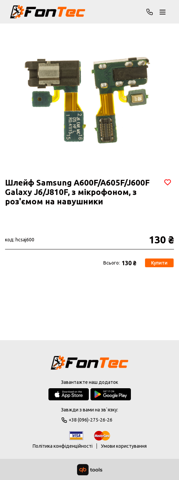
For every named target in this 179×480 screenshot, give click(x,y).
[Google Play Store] (111, 394)
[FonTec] (47, 11)
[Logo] (89, 363)
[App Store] (68, 394)
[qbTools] (90, 470)
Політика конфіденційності (63, 446)
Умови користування (124, 446)
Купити (159, 263)
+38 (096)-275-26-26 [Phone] (150, 12)
